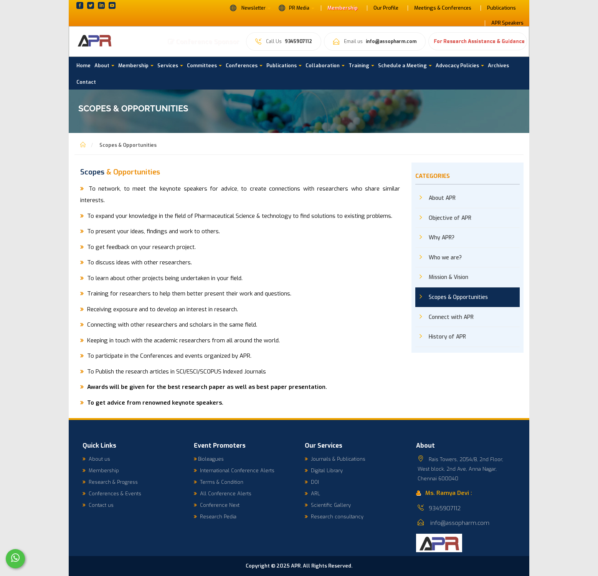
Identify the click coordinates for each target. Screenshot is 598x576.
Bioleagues (209, 459)
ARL (312, 493)
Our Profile (385, 8)
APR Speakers (507, 23)
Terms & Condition (218, 482)
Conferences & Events (112, 493)
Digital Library (324, 470)
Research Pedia (215, 516)
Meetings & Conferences (442, 8)
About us (96, 459)
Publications (501, 8)
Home (83, 65)
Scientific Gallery (328, 505)
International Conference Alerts (234, 470)
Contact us (98, 505)
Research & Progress (110, 482)
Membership (342, 8)
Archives (498, 65)
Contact (86, 82)
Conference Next (217, 505)
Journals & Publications (335, 459)
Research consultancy (334, 516)
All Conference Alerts (222, 493)
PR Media (296, 7)
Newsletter (250, 7)
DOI (312, 482)
